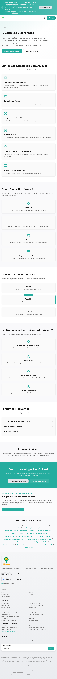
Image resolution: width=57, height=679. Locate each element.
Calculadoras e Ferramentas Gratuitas (39, 609)
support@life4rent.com (9, 583)
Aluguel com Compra (34, 603)
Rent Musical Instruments (16, 533)
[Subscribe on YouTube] (18, 573)
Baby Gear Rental (41, 528)
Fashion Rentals (27, 542)
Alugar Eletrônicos (6, 629)
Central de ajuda (5, 596)
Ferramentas (10, 18)
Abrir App (51, 18)
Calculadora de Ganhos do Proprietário (39, 611)
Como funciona (5, 603)
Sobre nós (31, 592)
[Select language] (44, 18)
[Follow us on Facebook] (14, 573)
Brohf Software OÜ (26, 670)
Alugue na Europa (5, 607)
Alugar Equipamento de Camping (37, 629)
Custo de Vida (5, 618)
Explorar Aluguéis (33, 607)
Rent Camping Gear (28, 528)
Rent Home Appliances (31, 539)
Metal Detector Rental (14, 542)
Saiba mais (15, 13)
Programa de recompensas (36, 605)
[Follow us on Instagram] (3, 573)
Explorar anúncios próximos (13, 509)
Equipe (31, 594)
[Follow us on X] (10, 573)
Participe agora (45, 7)
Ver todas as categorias (8, 631)
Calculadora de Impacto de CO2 (9, 612)
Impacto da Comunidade (35, 612)
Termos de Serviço (6, 639)
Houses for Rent (21, 545)
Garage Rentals (28, 547)
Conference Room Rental (45, 545)
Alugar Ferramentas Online (36, 625)
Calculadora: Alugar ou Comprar (9, 611)
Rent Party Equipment (42, 525)
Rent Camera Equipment (43, 530)
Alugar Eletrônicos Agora (11, 51)
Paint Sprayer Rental (9, 545)
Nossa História (5, 594)
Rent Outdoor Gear (15, 528)
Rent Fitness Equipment (25, 536)
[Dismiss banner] (54, 7)
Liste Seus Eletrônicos (32, 51)
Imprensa (31, 618)
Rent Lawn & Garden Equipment (13, 539)
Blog (30, 616)
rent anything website (18, 672)
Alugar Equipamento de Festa (9, 627)
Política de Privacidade (35, 639)
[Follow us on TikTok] (7, 573)
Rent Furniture (30, 533)
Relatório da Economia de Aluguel (10, 616)
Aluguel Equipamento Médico (8, 625)
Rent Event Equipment (11, 530)
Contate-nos (32, 640)
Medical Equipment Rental (14, 525)
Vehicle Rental (32, 545)
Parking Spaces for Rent (41, 542)
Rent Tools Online (29, 525)
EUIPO (28, 674)
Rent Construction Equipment (42, 536)
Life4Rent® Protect (6, 609)
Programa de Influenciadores (8, 620)
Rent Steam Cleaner (46, 539)
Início (2, 592)
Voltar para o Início (9, 28)
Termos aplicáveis (14, 6)
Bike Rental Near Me (41, 533)
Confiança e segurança (7, 640)
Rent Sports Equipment (27, 530)
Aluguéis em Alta (5, 614)
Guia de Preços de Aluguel (36, 614)
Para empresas (5, 605)
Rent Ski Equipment (10, 536)
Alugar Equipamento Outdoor (36, 627)
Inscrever (51, 648)
